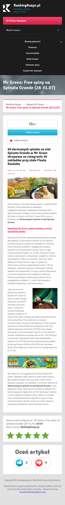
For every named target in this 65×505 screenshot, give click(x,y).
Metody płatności (32, 41)
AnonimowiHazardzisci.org (33, 492)
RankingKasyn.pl (23, 5)
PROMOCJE (34, 170)
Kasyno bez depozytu (32, 70)
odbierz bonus (32, 132)
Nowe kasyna (32, 59)
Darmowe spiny (32, 65)
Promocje (32, 47)
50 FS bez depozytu (16, 20)
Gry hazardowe (32, 53)
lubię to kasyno (21, 140)
